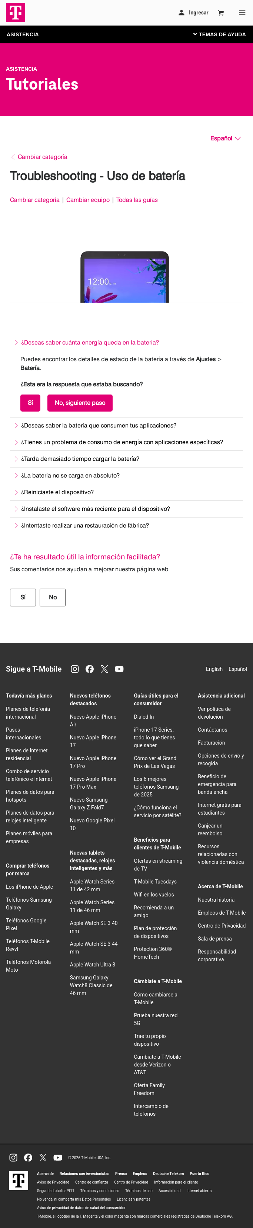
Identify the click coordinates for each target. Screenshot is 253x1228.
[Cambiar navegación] (225, 34)
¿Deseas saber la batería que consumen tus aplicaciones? (98, 425)
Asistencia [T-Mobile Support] (21, 69)
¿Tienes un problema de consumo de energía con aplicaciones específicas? (122, 442)
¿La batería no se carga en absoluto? (70, 475)
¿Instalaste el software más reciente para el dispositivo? (95, 508)
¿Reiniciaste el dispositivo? (57, 492)
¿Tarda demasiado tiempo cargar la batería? (80, 458)
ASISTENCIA (23, 34)
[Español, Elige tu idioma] (225, 138)
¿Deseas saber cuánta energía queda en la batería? (90, 342)
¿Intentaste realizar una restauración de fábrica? (85, 525)
